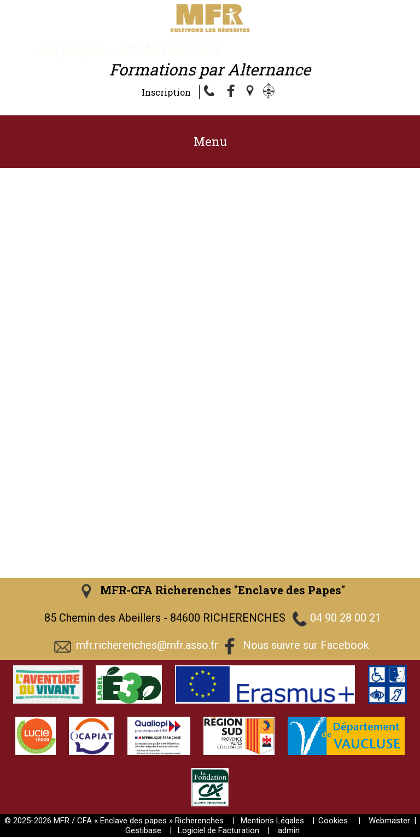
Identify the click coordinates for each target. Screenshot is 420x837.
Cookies (333, 821)
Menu (210, 141)
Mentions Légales (272, 821)
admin (289, 830)
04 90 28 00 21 (345, 617)
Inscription (166, 92)
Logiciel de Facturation (218, 830)
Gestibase (143, 830)
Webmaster (389, 821)
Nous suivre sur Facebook (306, 645)
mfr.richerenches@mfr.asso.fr (147, 645)
